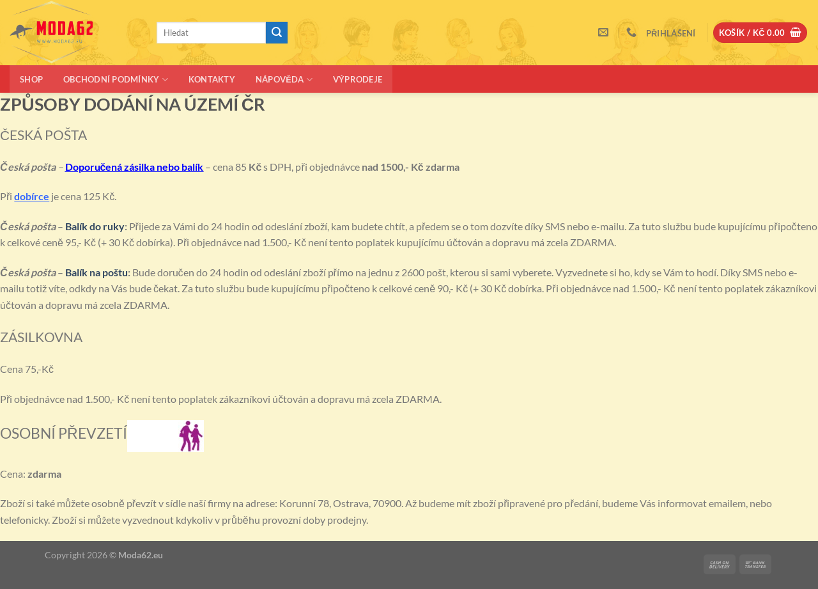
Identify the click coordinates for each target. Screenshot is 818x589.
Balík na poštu (96, 272)
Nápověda (284, 80)
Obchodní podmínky (115, 80)
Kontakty (212, 79)
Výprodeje (357, 79)
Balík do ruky (95, 226)
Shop (31, 79)
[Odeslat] (277, 32)
